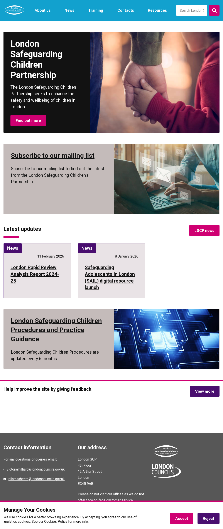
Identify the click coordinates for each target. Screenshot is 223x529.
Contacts (125, 10)
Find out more (28, 120)
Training (95, 10)
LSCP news (204, 230)
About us (43, 10)
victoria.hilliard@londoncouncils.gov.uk (36, 469)
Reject (208, 518)
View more (204, 391)
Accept (181, 518)
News (69, 10)
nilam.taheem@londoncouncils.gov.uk (36, 479)
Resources (157, 10)
